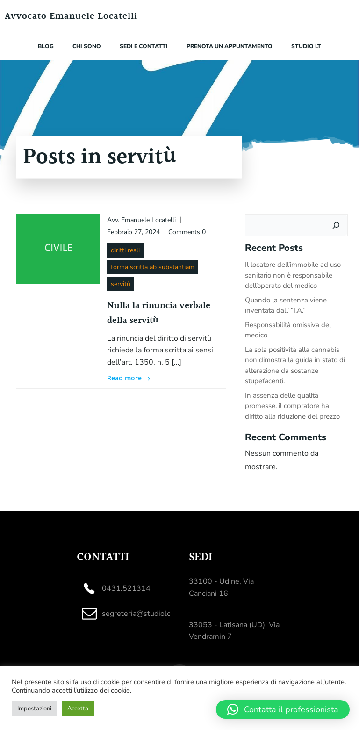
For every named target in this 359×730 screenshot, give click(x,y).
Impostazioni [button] (34, 708)
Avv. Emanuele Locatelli (141, 219)
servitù (120, 283)
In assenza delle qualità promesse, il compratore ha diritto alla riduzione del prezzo (292, 406)
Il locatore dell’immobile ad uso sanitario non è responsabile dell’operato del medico (293, 275)
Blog (46, 46)
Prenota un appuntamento (230, 46)
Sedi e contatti (144, 46)
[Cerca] (336, 225)
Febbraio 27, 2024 (133, 232)
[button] (283, 709)
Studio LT (306, 46)
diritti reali (125, 250)
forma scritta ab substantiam (152, 267)
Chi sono (86, 46)
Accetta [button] (77, 708)
